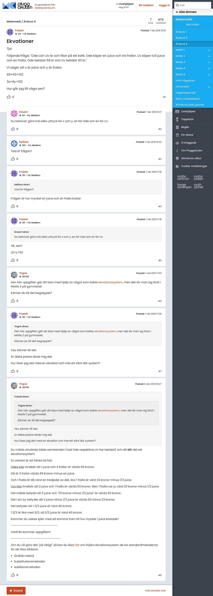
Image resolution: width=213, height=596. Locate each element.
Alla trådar (192, 24)
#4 (160, 206)
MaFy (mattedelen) (188, 99)
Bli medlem (146, 5)
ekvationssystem (110, 282)
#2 (160, 129)
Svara (18, 590)
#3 (160, 159)
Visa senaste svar (155, 590)
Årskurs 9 (29, 21)
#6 (160, 301)
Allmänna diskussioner (190, 105)
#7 (160, 371)
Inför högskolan (185, 81)
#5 (160, 260)
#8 (160, 575)
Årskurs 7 (181, 32)
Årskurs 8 (181, 38)
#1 (164, 97)
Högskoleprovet (185, 93)
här (77, 545)
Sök (177, 5)
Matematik (14, 21)
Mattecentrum (45, 7)
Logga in (164, 5)
